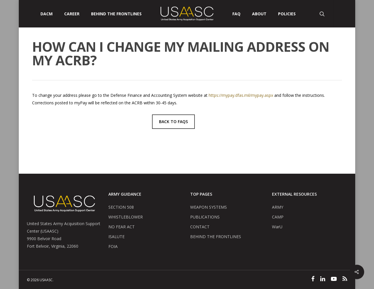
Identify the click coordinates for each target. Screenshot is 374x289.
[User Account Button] (344, 13)
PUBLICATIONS (205, 217)
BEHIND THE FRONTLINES (215, 236)
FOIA (113, 246)
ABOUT (259, 14)
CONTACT (200, 226)
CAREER (71, 14)
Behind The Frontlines (116, 14)
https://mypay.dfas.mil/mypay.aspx (241, 95)
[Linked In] (322, 279)
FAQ (236, 14)
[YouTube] (334, 279)
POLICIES (287, 14)
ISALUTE (116, 236)
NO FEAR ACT (121, 226)
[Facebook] (312, 279)
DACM (46, 14)
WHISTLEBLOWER (125, 217)
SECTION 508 (121, 207)
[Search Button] (323, 13)
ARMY (277, 207)
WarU (277, 226)
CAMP (278, 217)
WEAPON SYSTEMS (208, 207)
